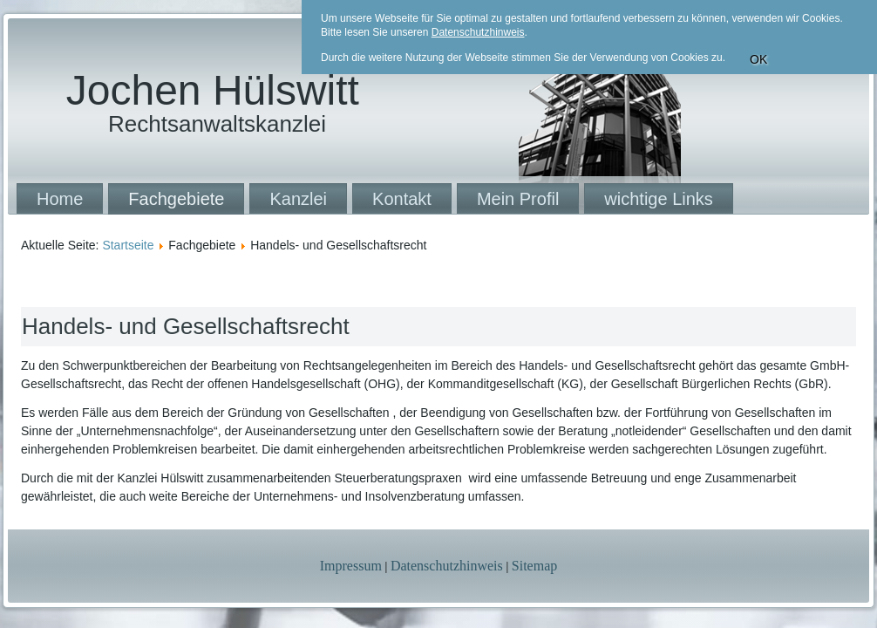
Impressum (351, 565)
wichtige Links (658, 198)
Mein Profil (518, 198)
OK (758, 59)
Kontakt (402, 198)
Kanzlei (298, 198)
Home (60, 198)
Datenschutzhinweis (447, 565)
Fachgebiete (176, 198)
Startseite (127, 245)
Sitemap (534, 565)
